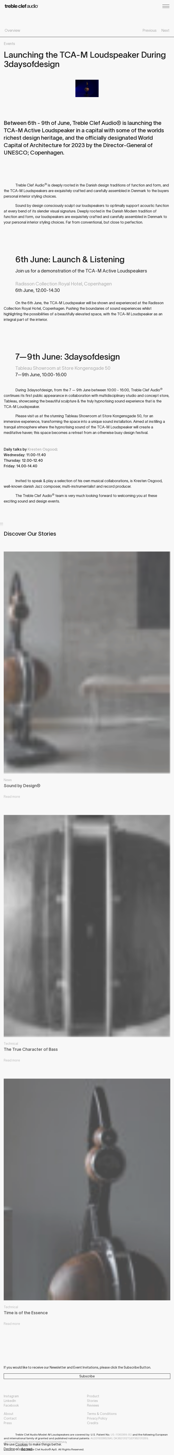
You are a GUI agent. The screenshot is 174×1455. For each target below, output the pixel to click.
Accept (26, 1449)
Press (8, 1423)
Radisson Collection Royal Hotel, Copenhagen (63, 283)
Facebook (11, 1405)
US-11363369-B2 (121, 1434)
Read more (12, 800)
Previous (149, 30)
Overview (12, 30)
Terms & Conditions (102, 1414)
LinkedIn (10, 1401)
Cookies (21, 1444)
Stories (92, 1401)
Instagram (11, 1396)
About (8, 1414)
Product (93, 1396)
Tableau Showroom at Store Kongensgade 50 (62, 368)
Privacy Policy (97, 1418)
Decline (9, 1449)
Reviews (93, 1405)
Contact (10, 1418)
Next (165, 30)
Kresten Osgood (42, 449)
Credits (92, 1423)
